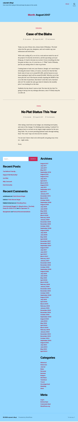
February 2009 (45, 218)
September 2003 (45, 341)
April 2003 (43, 352)
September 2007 (45, 246)
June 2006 (43, 276)
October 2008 (44, 227)
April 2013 (43, 181)
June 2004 (43, 321)
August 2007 (44, 248)
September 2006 (45, 270)
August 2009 (44, 205)
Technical (43, 380)
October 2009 (44, 201)
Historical (43, 363)
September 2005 (45, 296)
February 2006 (45, 285)
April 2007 (43, 255)
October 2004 (44, 315)
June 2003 (43, 347)
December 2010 (45, 196)
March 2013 (44, 183)
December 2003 (45, 334)
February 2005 (45, 306)
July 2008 (43, 233)
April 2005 (43, 302)
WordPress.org (45, 407)
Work (42, 389)
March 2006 (44, 283)
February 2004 (45, 330)
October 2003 (44, 339)
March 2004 (44, 328)
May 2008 (43, 237)
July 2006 (43, 274)
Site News (43, 378)
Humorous (43, 365)
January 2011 (44, 194)
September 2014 (45, 173)
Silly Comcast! (7, 182)
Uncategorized (45, 385)
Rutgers (42, 376)
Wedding (43, 387)
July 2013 (43, 179)
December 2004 (45, 311)
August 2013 (44, 177)
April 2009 (43, 214)
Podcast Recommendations (21, 212)
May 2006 (43, 278)
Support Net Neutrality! (10, 175)
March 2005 (44, 304)
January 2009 (44, 220)
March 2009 (44, 216)
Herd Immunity (7, 185)
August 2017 (44, 164)
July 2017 (43, 166)
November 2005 (45, 291)
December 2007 (45, 242)
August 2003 (44, 343)
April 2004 (43, 326)
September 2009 (45, 203)
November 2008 (45, 224)
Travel (39, 106)
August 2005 (44, 298)
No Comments (51, 39)
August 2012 (44, 186)
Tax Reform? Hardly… (9, 172)
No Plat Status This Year (39, 112)
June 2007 (43, 252)
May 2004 (43, 324)
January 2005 (44, 309)
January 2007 (44, 261)
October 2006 (44, 268)
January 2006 (44, 287)
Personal (39, 28)
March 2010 (44, 198)
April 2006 (43, 280)
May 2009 (43, 211)
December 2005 (45, 289)
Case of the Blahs (39, 34)
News (42, 369)
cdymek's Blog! (9, 3)
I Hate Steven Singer (19, 197)
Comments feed (45, 404)
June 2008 (43, 235)
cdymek (28, 39)
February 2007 (45, 259)
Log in (42, 400)
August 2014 (44, 175)
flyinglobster (7, 212)
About (67, 4)
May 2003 (43, 350)
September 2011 (45, 190)
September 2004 (45, 317)
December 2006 (45, 263)
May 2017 (43, 170)
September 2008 (45, 229)
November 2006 (45, 265)
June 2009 (43, 209)
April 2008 (43, 239)
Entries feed (44, 402)
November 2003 (45, 337)
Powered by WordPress (26, 418)
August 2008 (44, 231)
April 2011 (43, 192)
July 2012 (43, 188)
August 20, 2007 (39, 39)
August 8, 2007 (39, 117)
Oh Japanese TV (24, 209)
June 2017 (43, 168)
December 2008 (45, 222)
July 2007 (43, 250)
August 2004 (44, 319)
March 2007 (44, 257)
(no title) (5, 179)
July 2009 (43, 207)
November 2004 (45, 313)
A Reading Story (21, 203)
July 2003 (43, 345)
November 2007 (45, 244)
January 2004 (44, 332)
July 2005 (43, 300)
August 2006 (44, 272)
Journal (42, 367)
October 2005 (44, 293)
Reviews (43, 374)
